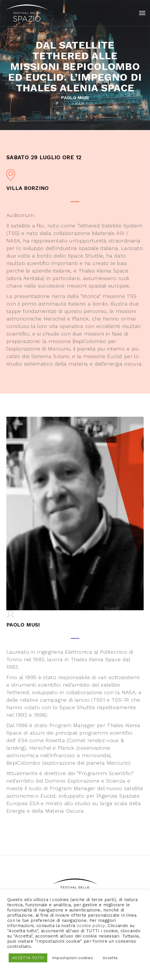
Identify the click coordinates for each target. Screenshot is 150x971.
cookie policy (91, 925)
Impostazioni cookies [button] (72, 958)
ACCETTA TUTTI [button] (28, 958)
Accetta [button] (110, 958)
